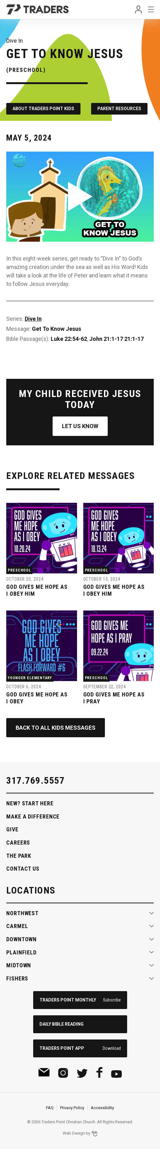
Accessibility (102, 1107)
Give (12, 829)
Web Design (74, 1133)
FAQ (50, 1107)
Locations (30, 890)
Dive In (33, 318)
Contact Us (22, 868)
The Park (18, 855)
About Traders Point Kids (43, 108)
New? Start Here (30, 803)
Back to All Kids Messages (55, 727)
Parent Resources (119, 108)
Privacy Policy (72, 1107)
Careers (18, 842)
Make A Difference (32, 816)
